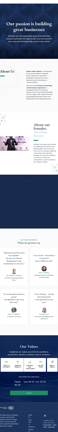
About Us (24, 3)
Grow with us (34, 3)
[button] (14, 143)
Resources (44, 3)
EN (54, 7)
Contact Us (53, 3)
